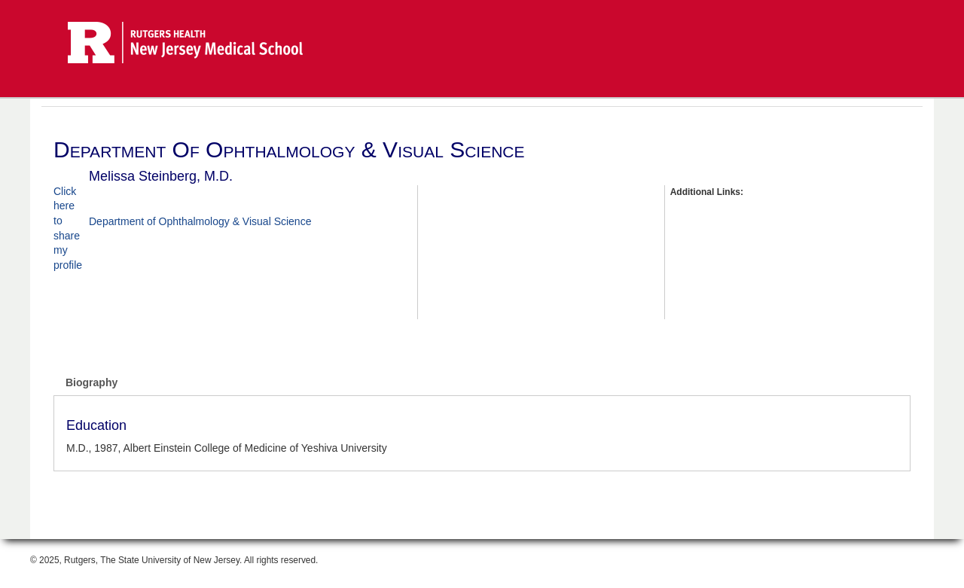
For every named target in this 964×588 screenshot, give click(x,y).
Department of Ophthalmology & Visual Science (200, 221)
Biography (91, 382)
